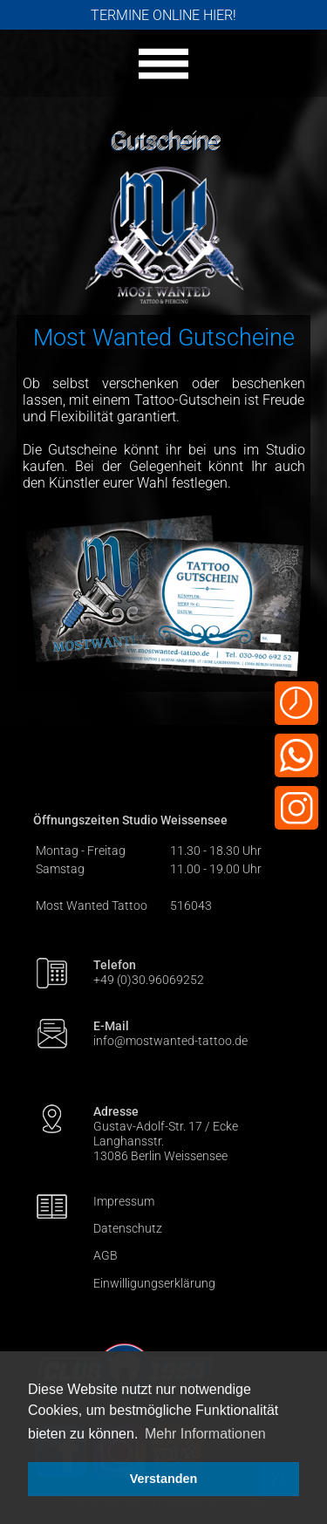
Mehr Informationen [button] (205, 1433)
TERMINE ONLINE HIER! (163, 15)
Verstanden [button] (164, 1479)
